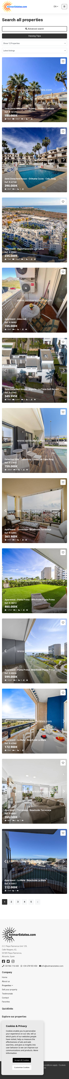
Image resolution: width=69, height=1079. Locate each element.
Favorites (6, 1002)
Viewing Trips (34, 36)
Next (63, 89)
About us (6, 981)
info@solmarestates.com (51, 966)
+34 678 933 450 (29, 966)
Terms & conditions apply (47, 1065)
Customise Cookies (21, 1067)
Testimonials (7, 994)
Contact (5, 998)
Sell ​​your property (9, 990)
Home (4, 977)
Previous (5, 89)
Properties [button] (7, 985)
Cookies (62, 1065)
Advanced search (34, 29)
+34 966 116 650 (10, 966)
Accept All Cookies (22, 1060)
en (56, 6)
